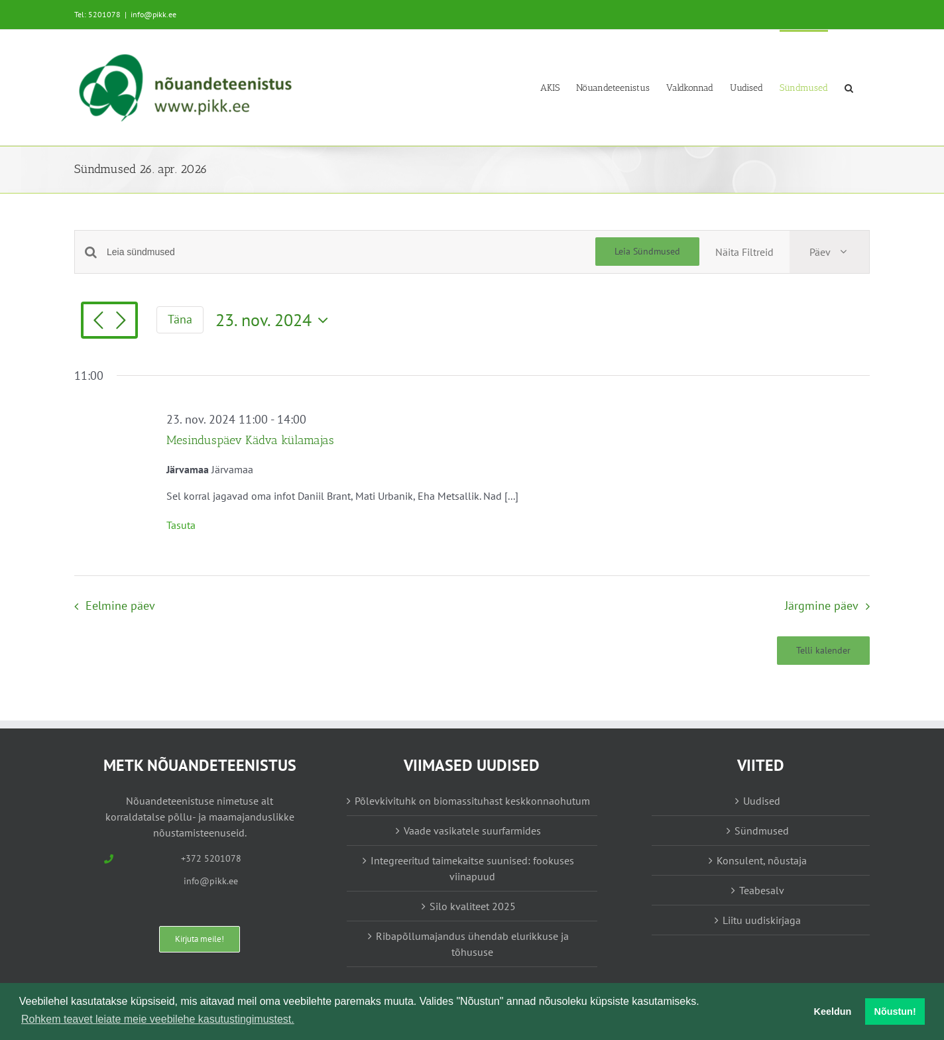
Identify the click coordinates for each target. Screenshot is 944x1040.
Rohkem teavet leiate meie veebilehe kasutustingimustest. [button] (157, 1019)
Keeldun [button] (833, 1011)
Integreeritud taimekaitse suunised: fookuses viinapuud (472, 868)
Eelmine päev (120, 605)
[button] (849, 87)
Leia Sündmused (647, 251)
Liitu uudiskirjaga (762, 920)
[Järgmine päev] (121, 321)
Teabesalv (761, 890)
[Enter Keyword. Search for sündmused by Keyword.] (351, 252)
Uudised (761, 800)
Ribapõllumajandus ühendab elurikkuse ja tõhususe (472, 943)
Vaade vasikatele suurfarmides (472, 830)
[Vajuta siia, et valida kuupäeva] (275, 320)
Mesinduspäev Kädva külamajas (250, 440)
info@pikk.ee (153, 14)
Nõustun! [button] (895, 1011)
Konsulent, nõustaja (762, 860)
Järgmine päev (821, 605)
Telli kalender (823, 650)
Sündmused (762, 830)
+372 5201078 (211, 858)
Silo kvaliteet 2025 (473, 906)
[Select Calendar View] (829, 252)
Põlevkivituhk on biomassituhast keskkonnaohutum (472, 800)
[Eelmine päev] (98, 321)
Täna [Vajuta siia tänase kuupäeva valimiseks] (180, 319)
